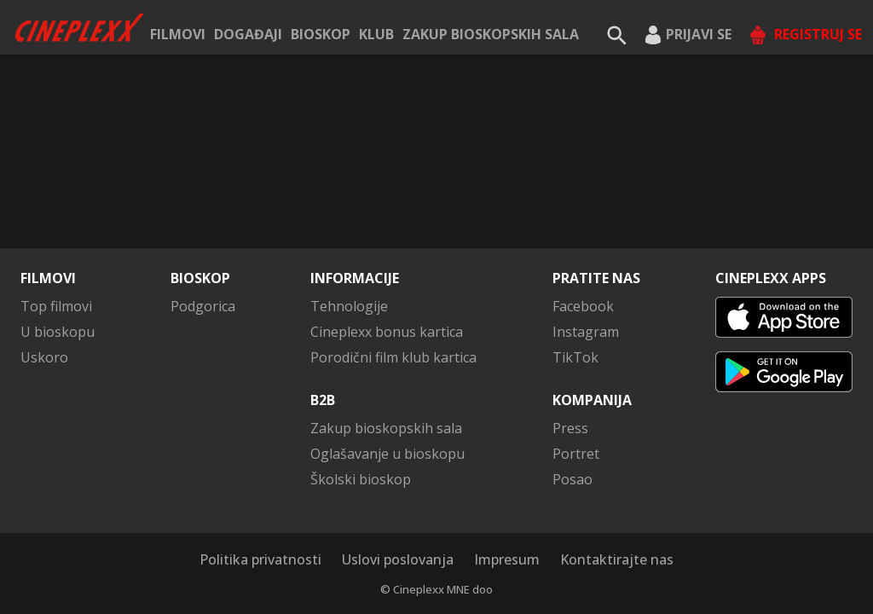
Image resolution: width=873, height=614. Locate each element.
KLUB (376, 34)
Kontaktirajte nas (617, 559)
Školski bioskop (360, 479)
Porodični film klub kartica (393, 357)
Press (570, 428)
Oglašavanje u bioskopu (387, 453)
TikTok (575, 357)
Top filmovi (56, 306)
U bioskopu (57, 331)
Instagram (585, 331)
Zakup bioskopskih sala (490, 34)
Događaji (248, 34)
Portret (575, 453)
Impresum (507, 559)
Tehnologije (349, 306)
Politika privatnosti (260, 559)
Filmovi (177, 34)
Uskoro (44, 357)
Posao (572, 479)
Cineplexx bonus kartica (386, 331)
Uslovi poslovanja (398, 559)
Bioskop (320, 34)
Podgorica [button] (203, 306)
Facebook (583, 306)
